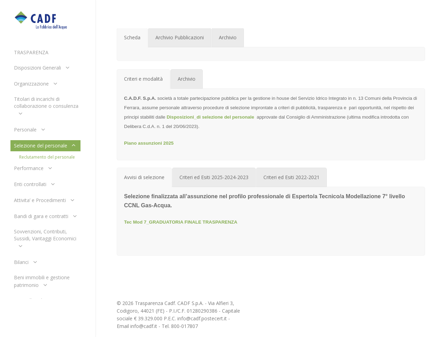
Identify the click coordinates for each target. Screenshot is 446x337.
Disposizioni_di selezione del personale (210, 117)
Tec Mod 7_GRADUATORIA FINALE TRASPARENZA (180, 222)
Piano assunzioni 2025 (149, 143)
